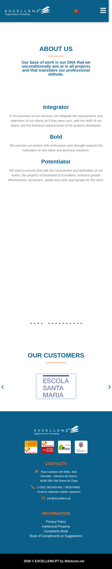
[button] (15, 272)
